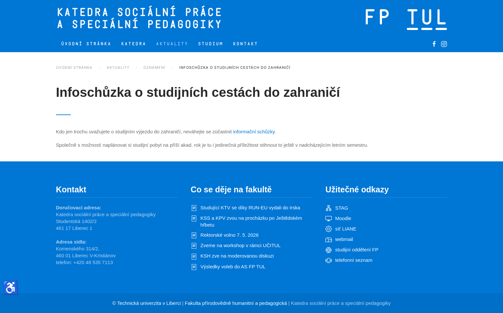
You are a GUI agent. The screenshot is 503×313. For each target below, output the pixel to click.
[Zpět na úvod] (166, 18)
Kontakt (245, 44)
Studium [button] (210, 44)
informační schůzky (253, 131)
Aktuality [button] (172, 44)
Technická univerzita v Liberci (149, 303)
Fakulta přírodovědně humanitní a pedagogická (236, 303)
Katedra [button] (133, 44)
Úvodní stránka (86, 44)
